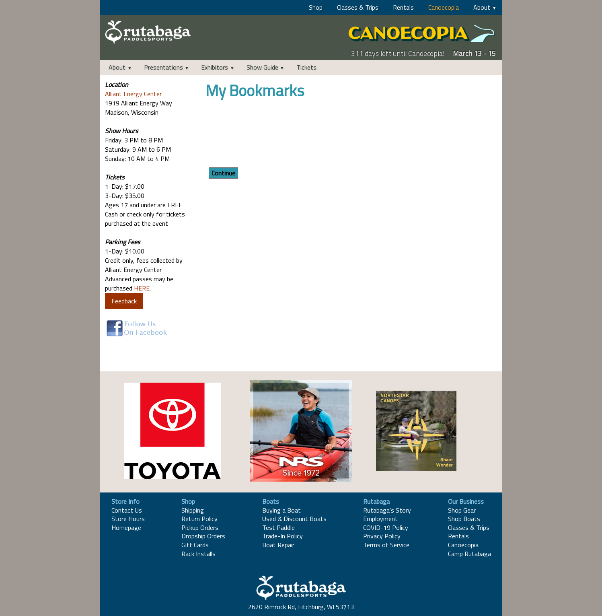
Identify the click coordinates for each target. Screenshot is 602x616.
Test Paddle (278, 527)
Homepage (126, 527)
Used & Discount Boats (294, 518)
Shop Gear (462, 510)
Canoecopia (443, 7)
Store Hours (128, 518)
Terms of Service (386, 545)
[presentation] (266, 134)
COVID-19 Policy (385, 527)
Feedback (124, 301)
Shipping (192, 510)
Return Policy (199, 518)
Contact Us (126, 510)
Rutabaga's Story (387, 510)
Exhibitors (214, 67)
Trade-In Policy (282, 536)
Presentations (163, 67)
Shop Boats (464, 518)
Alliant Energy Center (133, 94)
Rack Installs (198, 553)
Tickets (306, 67)
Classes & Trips (357, 7)
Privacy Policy (382, 536)
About (481, 7)
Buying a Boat (281, 510)
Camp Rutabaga (469, 553)
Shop (316, 7)
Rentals (403, 7)
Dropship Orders (203, 536)
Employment (380, 518)
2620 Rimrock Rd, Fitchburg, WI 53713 (301, 607)
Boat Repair (278, 545)
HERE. (142, 288)
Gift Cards (195, 545)
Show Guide (262, 67)
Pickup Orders (199, 527)
